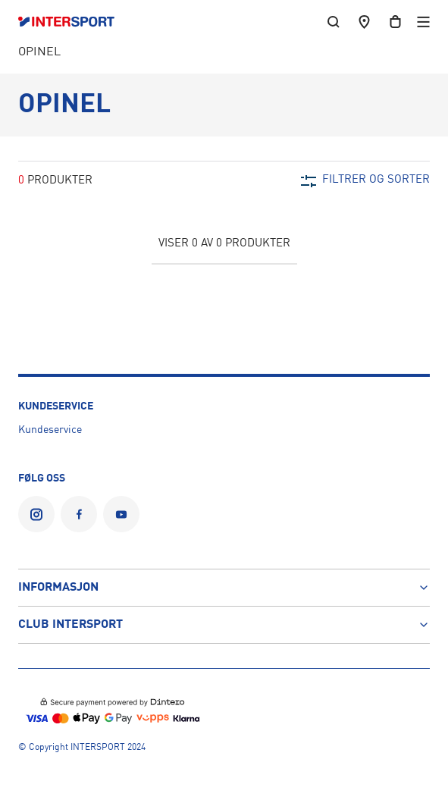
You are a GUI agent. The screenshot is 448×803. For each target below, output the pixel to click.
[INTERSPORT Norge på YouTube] (121, 514)
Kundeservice (50, 430)
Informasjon (224, 588)
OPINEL (39, 52)
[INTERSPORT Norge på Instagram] (36, 514)
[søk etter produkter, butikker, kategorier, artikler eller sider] (333, 21)
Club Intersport (224, 625)
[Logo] (74, 22)
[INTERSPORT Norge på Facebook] (79, 514)
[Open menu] (423, 21)
